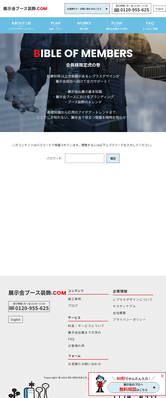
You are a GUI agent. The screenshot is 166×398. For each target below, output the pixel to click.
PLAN (55, 25)
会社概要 (118, 310)
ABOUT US (21, 25)
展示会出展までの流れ (82, 330)
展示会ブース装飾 (26, 8)
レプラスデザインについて (130, 298)
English (160, 8)
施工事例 (73, 298)
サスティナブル (122, 304)
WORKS (84, 25)
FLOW (117, 25)
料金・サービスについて (83, 324)
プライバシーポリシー (127, 316)
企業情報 (119, 291)
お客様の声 (75, 342)
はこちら (133, 389)
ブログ (72, 304)
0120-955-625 (134, 10)
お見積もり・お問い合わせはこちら (84, 8)
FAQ (150, 25)
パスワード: (75, 158)
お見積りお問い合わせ (82, 359)
